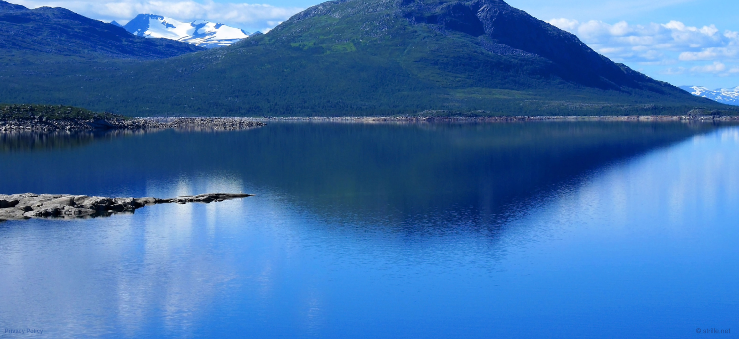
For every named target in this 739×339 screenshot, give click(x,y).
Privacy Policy (24, 331)
